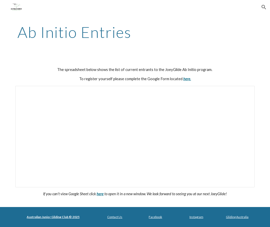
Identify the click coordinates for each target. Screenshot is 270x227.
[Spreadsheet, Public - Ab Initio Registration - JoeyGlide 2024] (135, 136)
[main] (114, 32)
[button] (264, 7)
